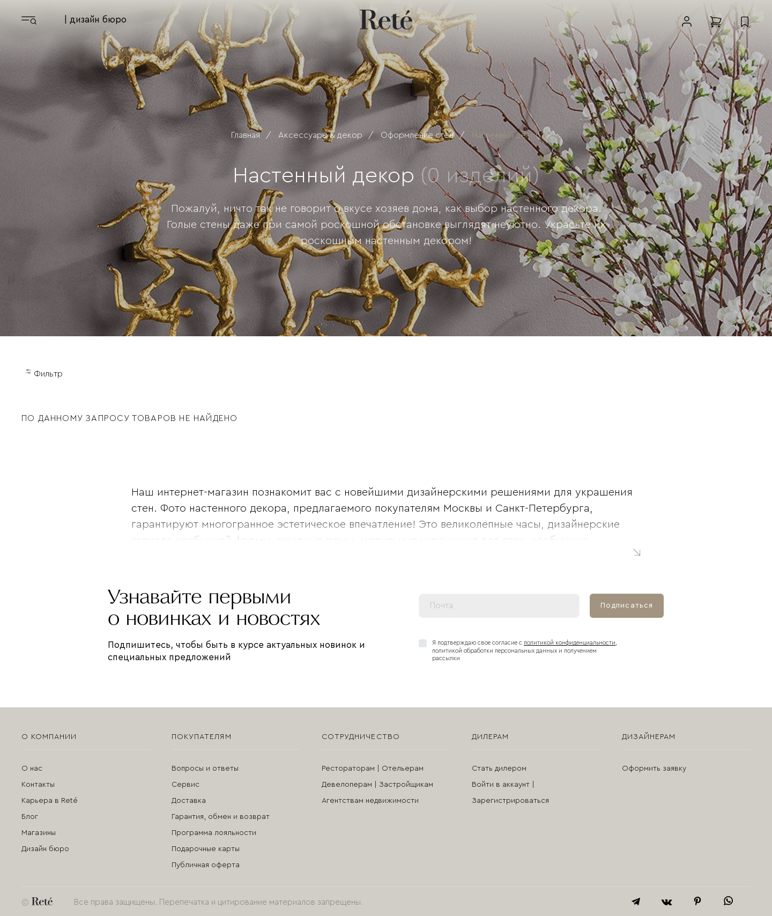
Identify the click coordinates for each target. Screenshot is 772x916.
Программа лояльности (214, 833)
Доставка (189, 800)
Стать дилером (499, 768)
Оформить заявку (654, 768)
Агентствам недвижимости (370, 800)
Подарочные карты (206, 849)
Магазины (38, 833)
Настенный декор (506, 135)
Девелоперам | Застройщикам (377, 784)
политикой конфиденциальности (569, 643)
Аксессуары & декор (320, 135)
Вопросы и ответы (205, 768)
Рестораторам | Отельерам (373, 768)
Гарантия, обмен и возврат (221, 817)
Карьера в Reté (49, 800)
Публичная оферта (206, 865)
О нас (31, 768)
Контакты (38, 784)
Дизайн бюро (45, 849)
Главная (245, 135)
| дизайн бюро (95, 19)
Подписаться (626, 605)
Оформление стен (417, 135)
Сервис (185, 784)
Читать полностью (636, 551)
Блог (29, 817)
